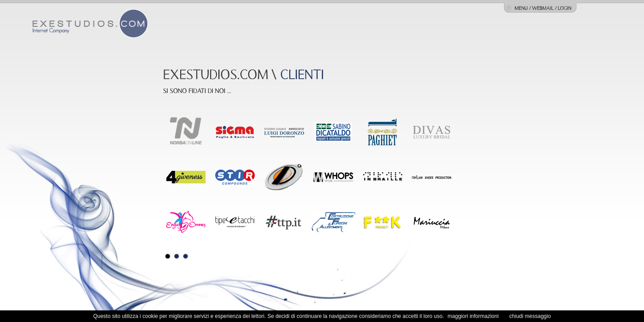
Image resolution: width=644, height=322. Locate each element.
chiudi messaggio (530, 316)
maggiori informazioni (473, 316)
